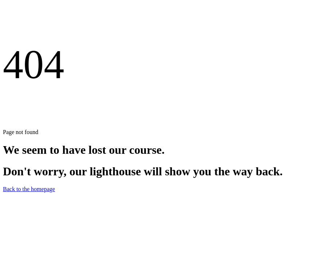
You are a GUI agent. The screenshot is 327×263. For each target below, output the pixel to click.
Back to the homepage (29, 189)
